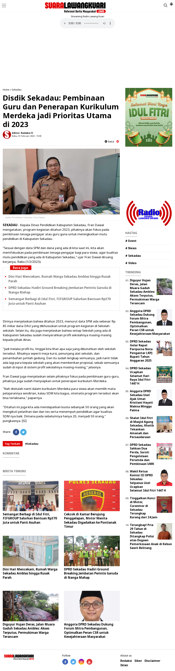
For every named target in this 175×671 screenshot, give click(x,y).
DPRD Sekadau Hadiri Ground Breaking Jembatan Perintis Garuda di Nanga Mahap (91, 573)
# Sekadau (133, 256)
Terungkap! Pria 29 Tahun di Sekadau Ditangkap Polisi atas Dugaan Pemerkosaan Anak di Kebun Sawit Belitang (151, 536)
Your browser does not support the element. (87, 23)
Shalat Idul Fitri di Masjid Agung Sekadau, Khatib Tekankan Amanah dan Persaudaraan (142, 427)
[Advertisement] (87, 58)
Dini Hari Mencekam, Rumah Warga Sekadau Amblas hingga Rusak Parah (30, 573)
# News (130, 248)
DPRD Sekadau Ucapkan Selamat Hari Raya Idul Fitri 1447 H (140, 375)
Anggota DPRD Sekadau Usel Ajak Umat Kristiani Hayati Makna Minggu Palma (141, 400)
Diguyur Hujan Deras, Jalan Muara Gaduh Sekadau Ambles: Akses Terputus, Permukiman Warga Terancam (29, 630)
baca (109, 141)
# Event (130, 241)
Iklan (124, 665)
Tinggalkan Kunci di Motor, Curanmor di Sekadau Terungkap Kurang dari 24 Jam (143, 507)
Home (6, 89)
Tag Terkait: (13, 443)
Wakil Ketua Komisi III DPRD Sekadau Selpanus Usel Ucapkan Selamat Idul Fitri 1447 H (148, 480)
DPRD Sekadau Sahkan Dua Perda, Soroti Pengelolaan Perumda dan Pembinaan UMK (142, 454)
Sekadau (16, 89)
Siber (138, 661)
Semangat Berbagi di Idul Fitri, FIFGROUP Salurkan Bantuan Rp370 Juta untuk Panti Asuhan (30, 518)
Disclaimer (152, 661)
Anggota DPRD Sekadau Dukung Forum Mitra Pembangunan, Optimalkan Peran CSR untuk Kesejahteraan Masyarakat (88, 630)
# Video (130, 263)
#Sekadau (31, 443)
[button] (171, 2)
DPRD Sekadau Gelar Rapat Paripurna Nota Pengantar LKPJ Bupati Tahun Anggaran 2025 (141, 350)
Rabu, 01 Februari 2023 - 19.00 (26, 136)
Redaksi (126, 661)
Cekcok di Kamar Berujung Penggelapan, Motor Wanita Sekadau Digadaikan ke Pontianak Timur (90, 520)
